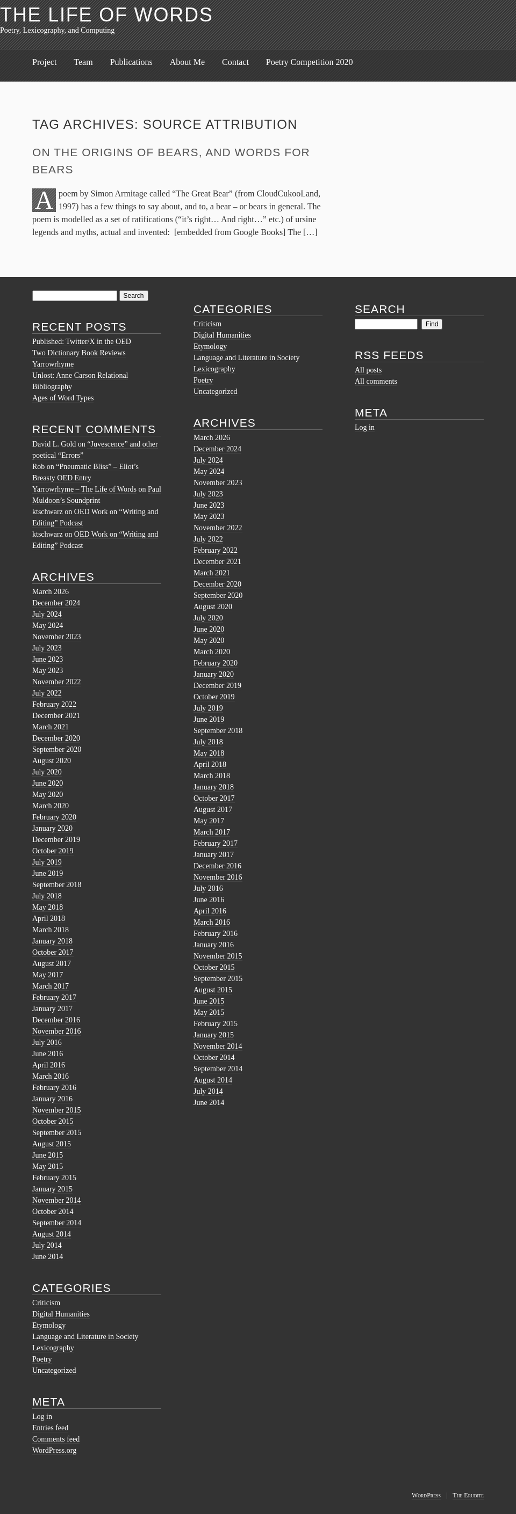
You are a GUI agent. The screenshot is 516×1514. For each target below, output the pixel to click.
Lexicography (53, 1348)
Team (83, 62)
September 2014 (56, 1223)
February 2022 (54, 704)
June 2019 (47, 873)
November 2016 (56, 1031)
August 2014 (51, 1234)
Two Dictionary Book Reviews (79, 353)
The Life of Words (106, 15)
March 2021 (50, 727)
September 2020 (56, 749)
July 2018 (47, 896)
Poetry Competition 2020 (309, 62)
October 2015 (53, 1121)
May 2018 (47, 907)
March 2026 (50, 592)
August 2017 (51, 964)
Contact (235, 62)
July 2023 (47, 648)
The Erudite (468, 1495)
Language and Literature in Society (85, 1337)
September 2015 (56, 1133)
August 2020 (51, 761)
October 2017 (53, 952)
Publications (131, 62)
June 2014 (47, 1257)
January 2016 (52, 1099)
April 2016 (48, 1065)
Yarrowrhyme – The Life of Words (84, 489)
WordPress (426, 1495)
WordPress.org (54, 1450)
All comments (376, 381)
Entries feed (50, 1428)
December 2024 (56, 603)
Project (44, 62)
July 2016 (47, 1042)
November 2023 (56, 637)
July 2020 (47, 772)
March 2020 (50, 806)
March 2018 (50, 930)
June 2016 (47, 1054)
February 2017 (54, 997)
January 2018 (52, 941)
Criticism (46, 1303)
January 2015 (52, 1189)
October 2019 (53, 851)
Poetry (42, 1359)
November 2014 (56, 1200)
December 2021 (56, 716)
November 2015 (56, 1110)
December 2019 (56, 840)
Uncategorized (54, 1370)
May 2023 (47, 671)
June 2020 (47, 783)
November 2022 (56, 682)
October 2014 (53, 1212)
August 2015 (51, 1144)
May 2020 (47, 795)
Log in (42, 1417)
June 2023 (47, 659)
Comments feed (56, 1439)
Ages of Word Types (63, 398)
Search (380, 309)
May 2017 (47, 975)
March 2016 (50, 1076)
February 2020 (54, 817)
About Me (187, 62)
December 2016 (56, 1020)
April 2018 (48, 919)
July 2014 (47, 1245)
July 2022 (47, 693)
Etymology (49, 1325)
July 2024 (47, 614)
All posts (368, 370)
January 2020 (52, 828)
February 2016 (54, 1088)
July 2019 (47, 862)
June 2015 (47, 1155)
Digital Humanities (61, 1314)
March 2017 (50, 986)
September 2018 (56, 885)
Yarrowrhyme (53, 364)
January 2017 (52, 1009)
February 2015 (54, 1178)
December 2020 (56, 738)
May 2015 (47, 1166)
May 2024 (47, 625)
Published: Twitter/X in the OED (81, 342)
